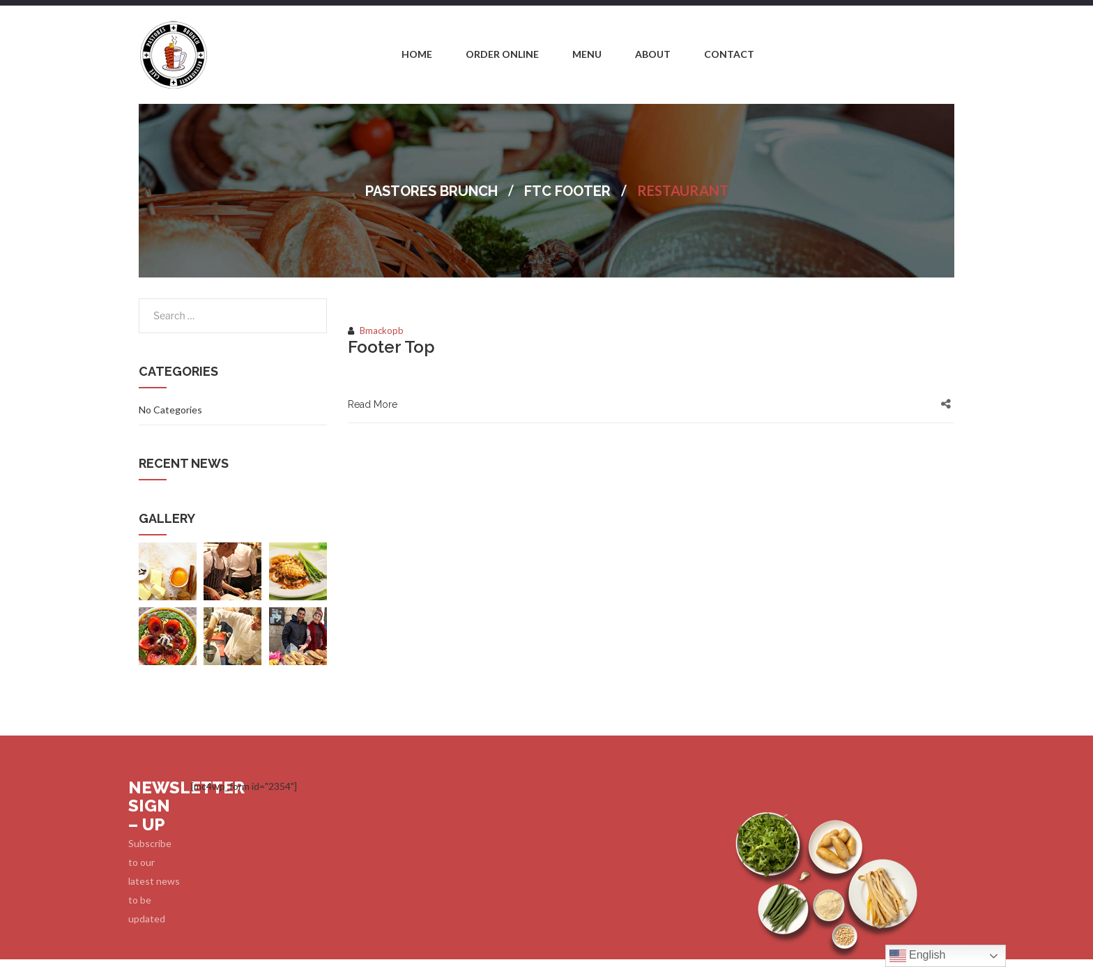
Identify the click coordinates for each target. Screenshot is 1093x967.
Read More (372, 404)
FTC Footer (567, 191)
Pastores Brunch (431, 191)
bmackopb (382, 330)
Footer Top (391, 347)
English (917, 955)
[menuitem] (416, 55)
